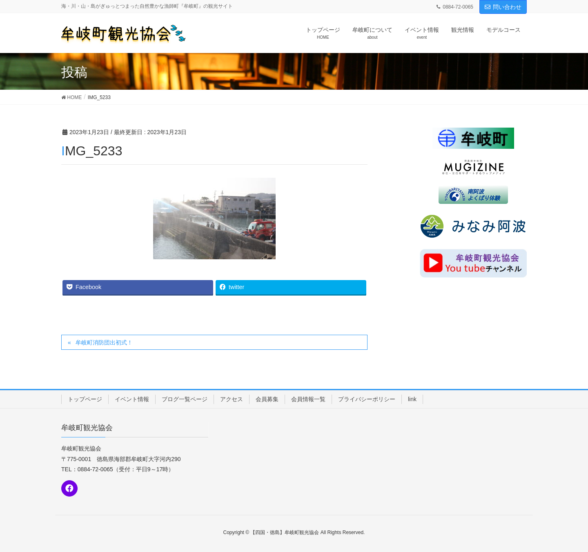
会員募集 (267, 399)
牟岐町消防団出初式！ (104, 342)
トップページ (85, 399)
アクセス (231, 399)
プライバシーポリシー (366, 399)
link (412, 399)
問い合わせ (503, 7)
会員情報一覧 (308, 399)
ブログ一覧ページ (184, 399)
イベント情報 (132, 399)
